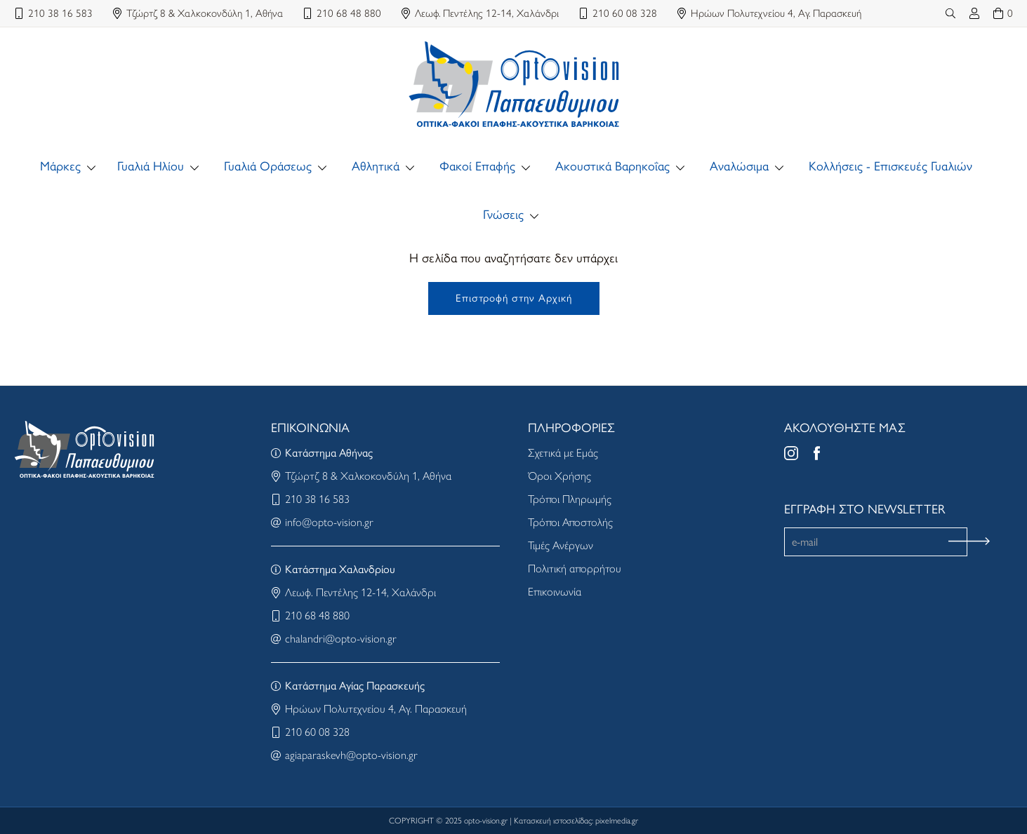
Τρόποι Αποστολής (570, 522)
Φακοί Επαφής (477, 166)
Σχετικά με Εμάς (563, 452)
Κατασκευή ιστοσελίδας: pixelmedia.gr (576, 821)
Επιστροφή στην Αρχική (514, 298)
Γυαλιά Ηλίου (150, 166)
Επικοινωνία (554, 591)
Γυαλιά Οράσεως (268, 166)
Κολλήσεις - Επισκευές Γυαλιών (890, 166)
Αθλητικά (375, 166)
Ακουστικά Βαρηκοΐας (612, 166)
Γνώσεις (503, 214)
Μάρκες (60, 166)
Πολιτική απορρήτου (574, 568)
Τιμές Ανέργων (560, 545)
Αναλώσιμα (739, 166)
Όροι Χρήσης (559, 476)
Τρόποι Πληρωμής (569, 499)
